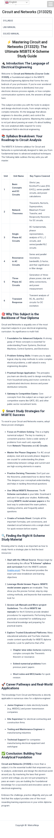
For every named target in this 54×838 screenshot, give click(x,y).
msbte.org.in (14, 570)
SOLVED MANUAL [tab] (11, 33)
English (11, 2)
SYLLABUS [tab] (8, 20)
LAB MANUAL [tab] (9, 27)
